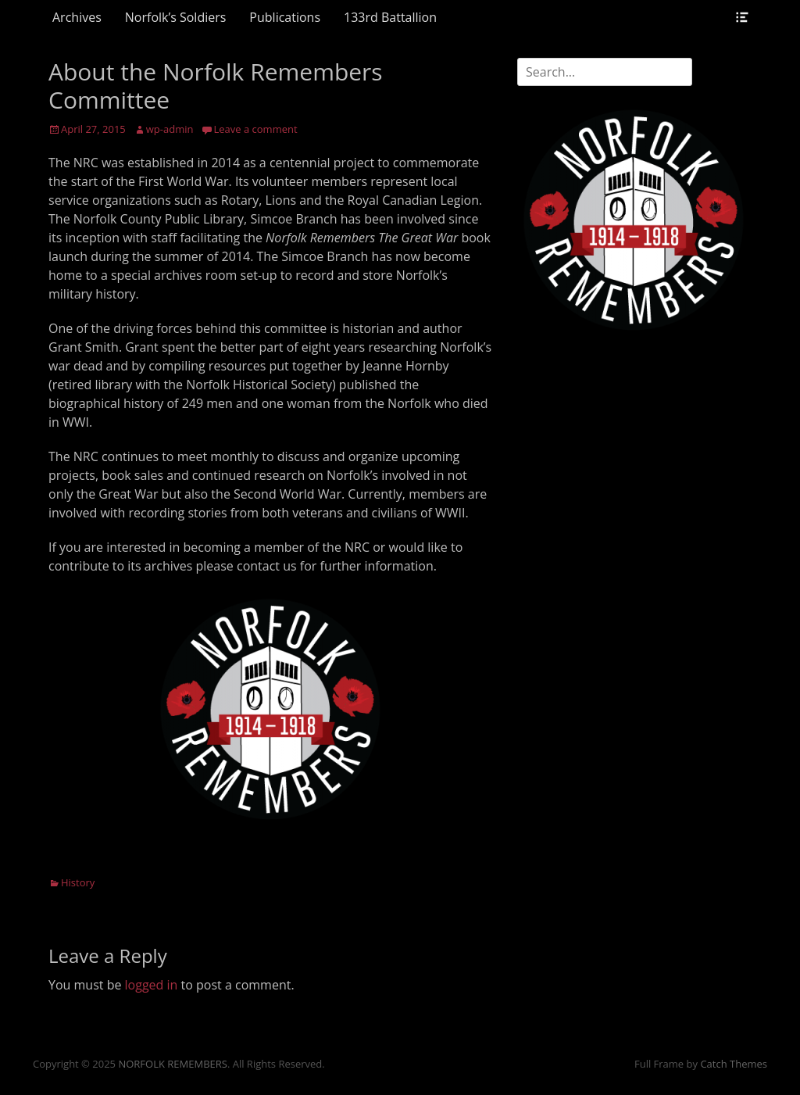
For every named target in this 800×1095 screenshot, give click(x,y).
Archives (77, 17)
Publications (284, 17)
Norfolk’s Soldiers (176, 17)
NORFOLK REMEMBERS (172, 1064)
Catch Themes (733, 1064)
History (78, 882)
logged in (151, 984)
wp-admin (170, 129)
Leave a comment (255, 129)
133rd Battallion (390, 17)
